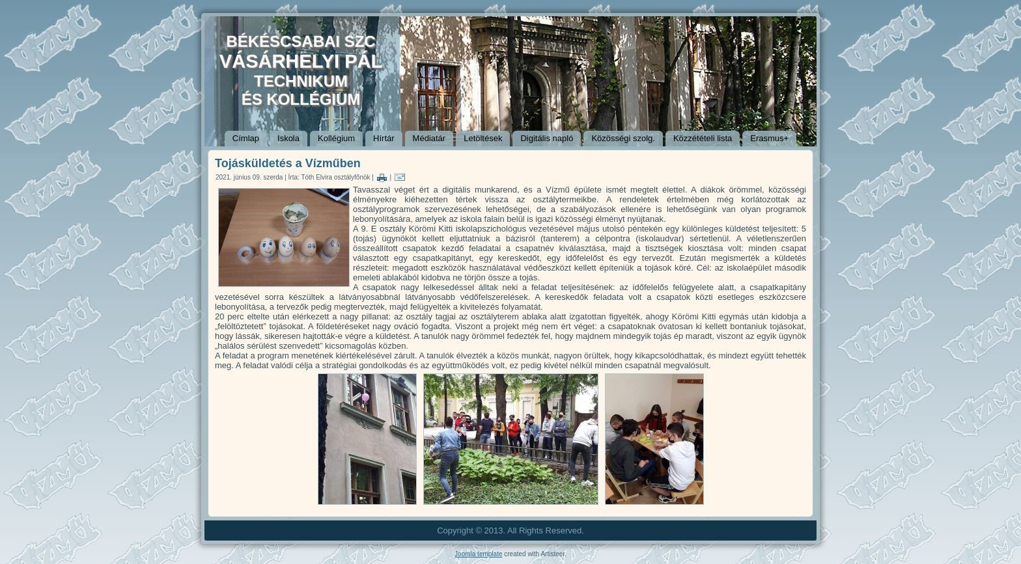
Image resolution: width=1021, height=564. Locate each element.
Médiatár (429, 138)
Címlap (245, 138)
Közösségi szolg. (623, 138)
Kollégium (336, 138)
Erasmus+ (769, 138)
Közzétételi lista (702, 138)
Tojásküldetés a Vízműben (288, 163)
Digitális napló (546, 138)
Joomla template (478, 553)
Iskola (288, 138)
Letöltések (483, 138)
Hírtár (384, 138)
